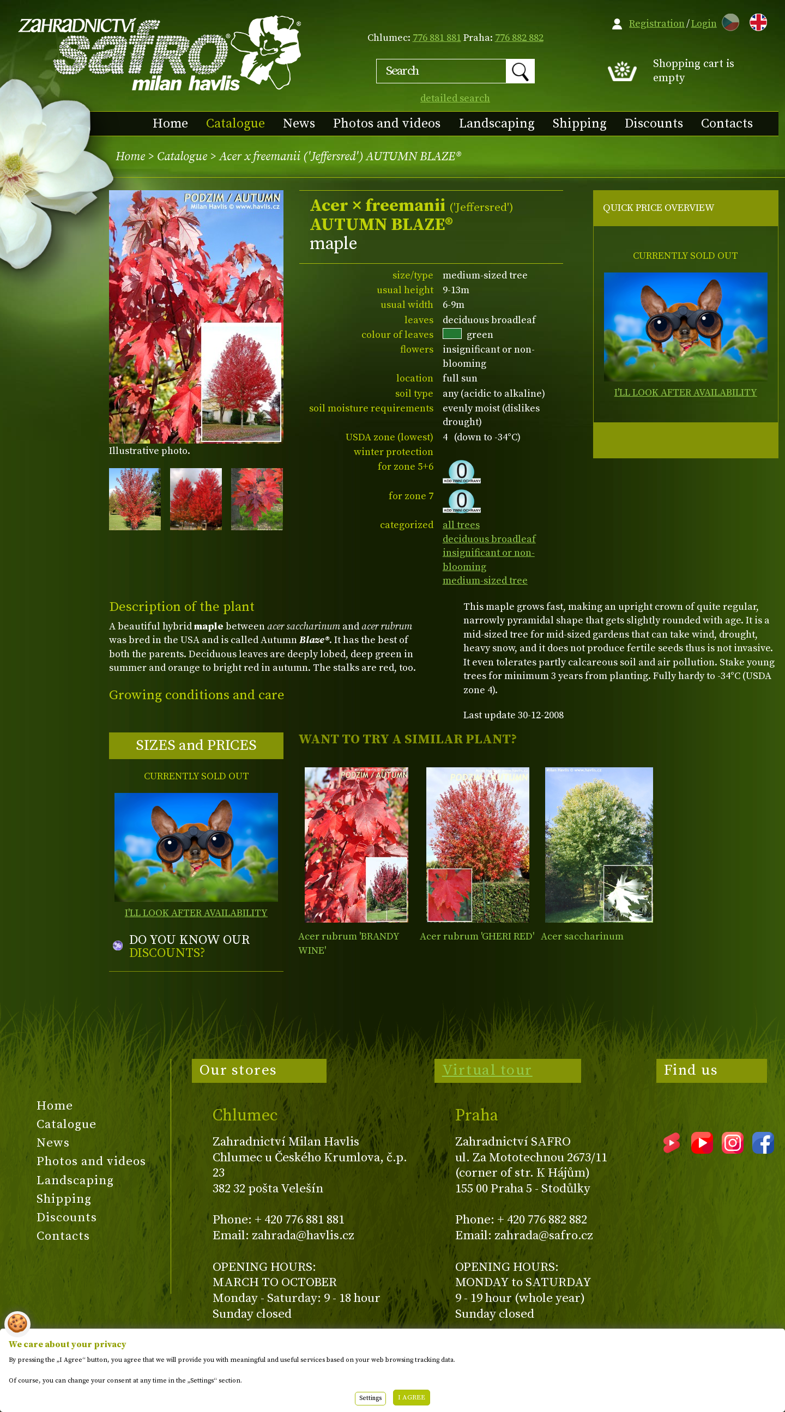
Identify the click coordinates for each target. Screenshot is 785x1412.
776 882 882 (519, 38)
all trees (461, 525)
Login (704, 23)
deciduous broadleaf (489, 539)
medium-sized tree (485, 580)
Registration (657, 23)
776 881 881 (437, 38)
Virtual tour (487, 1070)
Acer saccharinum (582, 936)
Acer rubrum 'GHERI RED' (477, 936)
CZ (728, 20)
